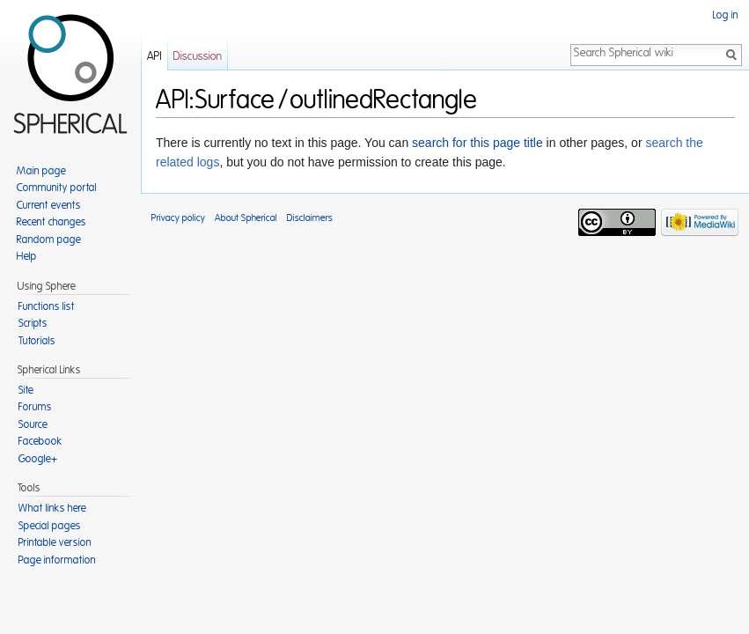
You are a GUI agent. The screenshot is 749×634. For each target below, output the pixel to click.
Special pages (49, 525)
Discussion (197, 57)
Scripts (33, 323)
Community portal (57, 187)
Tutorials (36, 340)
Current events (49, 205)
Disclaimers (310, 218)
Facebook (40, 441)
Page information (57, 560)
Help (27, 256)
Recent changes (51, 222)
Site (25, 390)
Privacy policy (178, 218)
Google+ (37, 458)
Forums (35, 407)
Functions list (46, 306)
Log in (725, 15)
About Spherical (246, 218)
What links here (52, 508)
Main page (41, 171)
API (154, 57)
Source (33, 424)
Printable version (55, 542)
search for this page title (477, 143)
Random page (49, 239)
